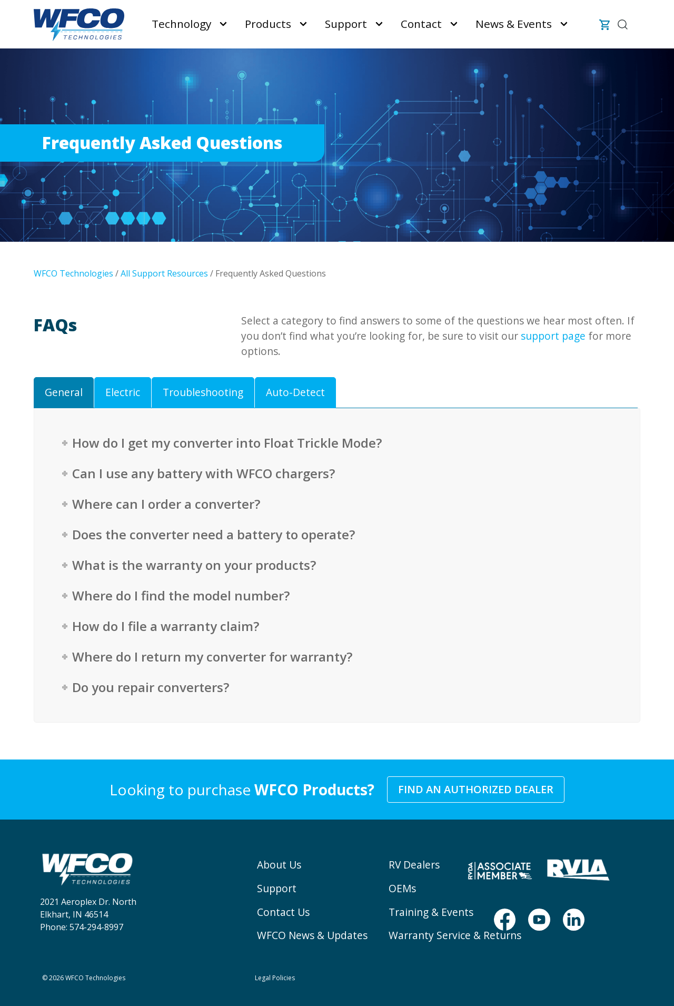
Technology (181, 23)
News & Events (513, 23)
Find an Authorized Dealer (475, 789)
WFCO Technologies (73, 273)
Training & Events (431, 912)
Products (268, 23)
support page (553, 336)
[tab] (64, 392)
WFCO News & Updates (312, 935)
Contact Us (283, 912)
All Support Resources (164, 273)
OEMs (402, 888)
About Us (279, 864)
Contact (421, 23)
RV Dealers (414, 864)
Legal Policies (275, 977)
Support (346, 23)
